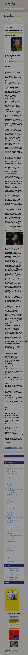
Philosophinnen (16, 26)
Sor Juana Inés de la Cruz (12, 508)
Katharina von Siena (11, 512)
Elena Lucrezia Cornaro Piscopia (13, 478)
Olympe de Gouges (11, 492)
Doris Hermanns (19, 379)
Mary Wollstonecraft (11, 561)
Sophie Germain (10, 488)
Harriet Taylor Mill (10, 550)
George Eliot (9, 486)
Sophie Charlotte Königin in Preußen (14, 535)
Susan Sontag (9, 533)
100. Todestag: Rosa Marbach (13, 568)
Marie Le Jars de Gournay (12, 494)
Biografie (7, 61)
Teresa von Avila (10, 552)
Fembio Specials (8, 26)
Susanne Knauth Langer (12, 514)
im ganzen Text (18, 18)
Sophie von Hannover (11, 537)
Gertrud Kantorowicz (11, 510)
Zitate (11, 61)
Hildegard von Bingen (11, 505)
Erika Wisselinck (10, 559)
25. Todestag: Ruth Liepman (12, 577)
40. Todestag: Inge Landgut (12, 579)
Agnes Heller (9, 503)
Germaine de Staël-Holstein (12, 541)
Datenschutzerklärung (9, 651)
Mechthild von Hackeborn (12, 524)
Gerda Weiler (9, 557)
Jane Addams (9, 465)
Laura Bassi (9, 469)
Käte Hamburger (10, 501)
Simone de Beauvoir (11, 471)
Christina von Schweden (12, 473)
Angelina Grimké (10, 496)
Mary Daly (9, 480)
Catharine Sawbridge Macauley (13, 520)
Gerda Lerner (9, 518)
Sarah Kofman (10, 516)
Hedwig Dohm (9, 484)
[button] (8, 448)
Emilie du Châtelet (10, 475)
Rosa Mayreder (10, 522)
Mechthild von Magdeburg (12, 526)
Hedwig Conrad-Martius (11, 477)
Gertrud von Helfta (10, 490)
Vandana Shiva (10, 531)
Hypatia (8, 506)
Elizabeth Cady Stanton (11, 539)
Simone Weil (9, 555)
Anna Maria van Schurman (12, 527)
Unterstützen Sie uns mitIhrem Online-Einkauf (14, 616)
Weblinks (15, 61)
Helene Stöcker (10, 545)
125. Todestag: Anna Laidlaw (12, 572)
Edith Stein (9, 543)
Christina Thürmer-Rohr (11, 554)
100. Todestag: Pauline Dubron (13, 570)
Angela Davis (9, 482)
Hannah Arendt (10, 467)
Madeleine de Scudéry (11, 529)
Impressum (16, 650)
